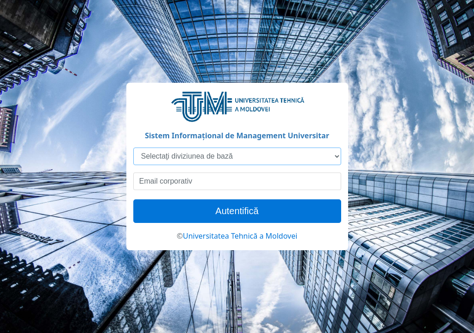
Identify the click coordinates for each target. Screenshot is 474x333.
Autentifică (236, 211)
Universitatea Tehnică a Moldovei (240, 236)
